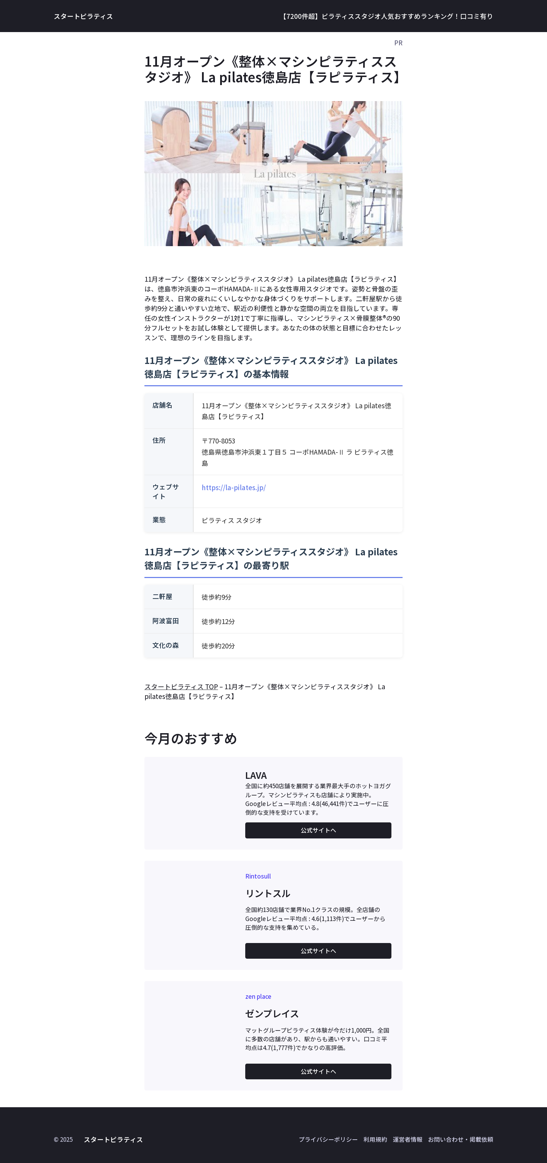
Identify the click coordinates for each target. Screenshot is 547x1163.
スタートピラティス (83, 16)
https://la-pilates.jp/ (234, 487)
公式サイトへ (318, 830)
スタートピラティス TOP (181, 686)
